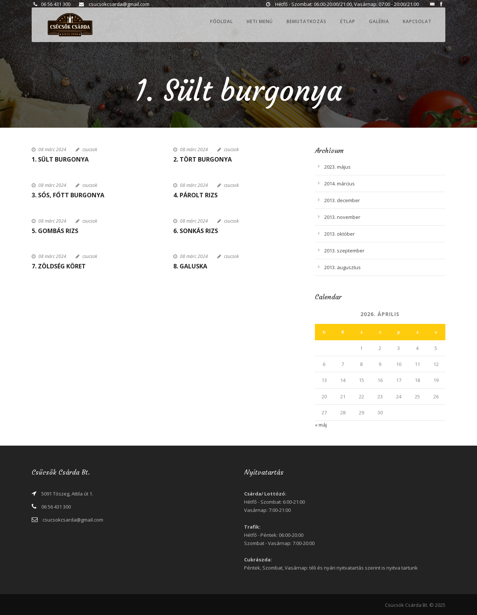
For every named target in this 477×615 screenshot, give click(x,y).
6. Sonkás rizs (195, 231)
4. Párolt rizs (195, 195)
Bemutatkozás (306, 21)
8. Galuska (190, 266)
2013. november (342, 217)
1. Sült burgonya (60, 159)
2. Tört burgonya (202, 159)
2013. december (342, 200)
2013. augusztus (342, 267)
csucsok (89, 149)
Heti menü (260, 21)
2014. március (339, 183)
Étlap (347, 21)
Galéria (379, 21)
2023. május (337, 166)
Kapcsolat (417, 21)
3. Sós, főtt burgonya (68, 195)
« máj (321, 424)
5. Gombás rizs (55, 231)
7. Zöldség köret (59, 266)
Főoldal (221, 21)
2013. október (339, 233)
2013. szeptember (344, 250)
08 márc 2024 (52, 149)
